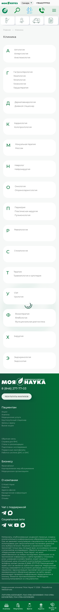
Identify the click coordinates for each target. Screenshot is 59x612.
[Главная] (5, 10)
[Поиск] (17, 10)
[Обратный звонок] (42, 10)
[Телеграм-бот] (29, 10)
